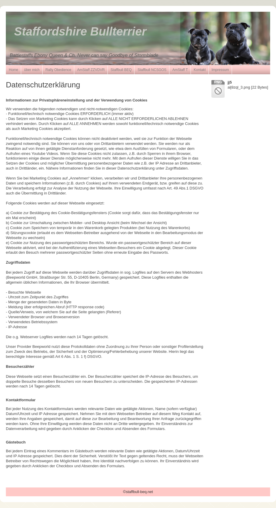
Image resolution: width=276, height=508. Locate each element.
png (218, 82)
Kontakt (200, 70)
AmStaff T (180, 70)
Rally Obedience (58, 70)
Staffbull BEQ (121, 70)
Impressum (220, 70)
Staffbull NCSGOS (151, 70)
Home (13, 70)
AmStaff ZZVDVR (91, 70)
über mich (32, 70)
